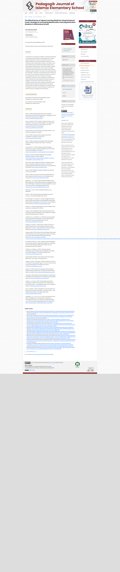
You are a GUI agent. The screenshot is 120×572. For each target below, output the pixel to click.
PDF (64, 44)
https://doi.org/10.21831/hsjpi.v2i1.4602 (42, 203)
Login (36, 13)
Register (31, 13)
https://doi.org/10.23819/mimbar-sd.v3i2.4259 (39, 278)
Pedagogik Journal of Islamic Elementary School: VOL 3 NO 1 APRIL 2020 (45, 348)
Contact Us (83, 79)
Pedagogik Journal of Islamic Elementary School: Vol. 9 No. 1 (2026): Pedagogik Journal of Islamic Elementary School (51, 325)
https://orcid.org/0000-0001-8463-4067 (32, 37)
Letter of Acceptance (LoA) (61, 13)
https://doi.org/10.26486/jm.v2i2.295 (34, 293)
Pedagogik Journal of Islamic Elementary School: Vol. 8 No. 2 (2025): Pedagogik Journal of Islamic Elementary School (51, 337)
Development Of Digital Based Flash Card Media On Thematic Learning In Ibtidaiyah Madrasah (51, 340)
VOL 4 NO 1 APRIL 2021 (37, 16)
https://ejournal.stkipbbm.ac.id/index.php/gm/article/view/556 (40, 152)
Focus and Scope (85, 63)
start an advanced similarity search (39, 354)
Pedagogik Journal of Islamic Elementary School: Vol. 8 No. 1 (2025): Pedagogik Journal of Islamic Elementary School (50, 345)
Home (26, 13)
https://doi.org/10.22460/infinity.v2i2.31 (46, 272)
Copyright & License (85, 74)
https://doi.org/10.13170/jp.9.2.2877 (39, 167)
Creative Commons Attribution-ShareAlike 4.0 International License (68, 116)
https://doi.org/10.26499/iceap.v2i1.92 (34, 266)
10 (33, 351)
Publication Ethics (85, 70)
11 (34, 351)
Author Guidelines (85, 65)
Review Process (84, 68)
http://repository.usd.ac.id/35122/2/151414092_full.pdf (37, 187)
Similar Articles (29, 308)
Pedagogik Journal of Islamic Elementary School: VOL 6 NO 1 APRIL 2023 (42, 322)
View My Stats (32, 370)
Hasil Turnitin (67, 50)
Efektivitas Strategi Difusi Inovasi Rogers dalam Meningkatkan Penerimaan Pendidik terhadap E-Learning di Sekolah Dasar (51, 336)
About (40, 13)
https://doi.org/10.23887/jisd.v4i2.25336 (34, 221)
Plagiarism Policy (85, 72)
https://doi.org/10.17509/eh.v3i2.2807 (40, 177)
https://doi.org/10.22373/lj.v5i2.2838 (33, 138)
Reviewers (83, 54)
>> (36, 351)
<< (25, 351)
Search (92, 13)
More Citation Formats (68, 80)
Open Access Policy (85, 77)
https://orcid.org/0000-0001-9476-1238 (32, 32)
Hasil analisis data (68, 49)
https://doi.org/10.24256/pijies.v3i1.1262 (34, 118)
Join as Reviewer (85, 56)
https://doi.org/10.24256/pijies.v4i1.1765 (36, 42)
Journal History (49, 13)
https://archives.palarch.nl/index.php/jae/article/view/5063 (39, 302)
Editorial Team (84, 49)
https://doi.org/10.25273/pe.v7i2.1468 (38, 286)
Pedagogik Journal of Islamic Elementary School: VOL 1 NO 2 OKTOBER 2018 (43, 330)
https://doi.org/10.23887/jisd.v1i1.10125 (34, 254)
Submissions (72, 13)
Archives (30, 16)
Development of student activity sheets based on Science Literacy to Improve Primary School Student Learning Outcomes (50, 316)
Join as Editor (84, 51)
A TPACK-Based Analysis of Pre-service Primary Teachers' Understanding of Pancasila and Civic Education (49, 324)
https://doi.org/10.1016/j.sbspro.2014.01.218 (40, 229)
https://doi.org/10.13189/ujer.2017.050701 (34, 127)
